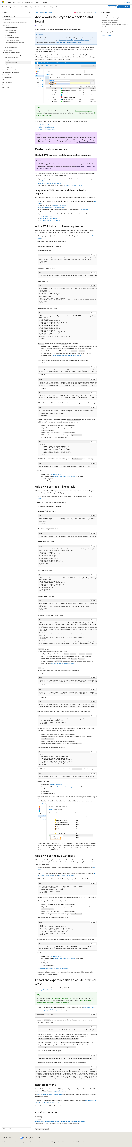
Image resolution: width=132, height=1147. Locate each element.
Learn (36, 12)
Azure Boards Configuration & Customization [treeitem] (15, 22)
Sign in (128, 2)
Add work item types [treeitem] (11, 62)
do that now (84, 209)
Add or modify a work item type (49, 218)
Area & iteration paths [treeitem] (10, 32)
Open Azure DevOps (123, 7)
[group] (67, 260)
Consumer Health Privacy (48, 1142)
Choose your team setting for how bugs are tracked (53, 968)
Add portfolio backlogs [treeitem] (12, 65)
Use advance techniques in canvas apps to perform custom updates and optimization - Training (60, 1121)
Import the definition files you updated (64, 476)
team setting (77, 860)
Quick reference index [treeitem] (10, 30)
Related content (106, 26)
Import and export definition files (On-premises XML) (115, 24)
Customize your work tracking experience (68, 42)
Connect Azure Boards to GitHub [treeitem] (13, 45)
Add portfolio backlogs (59, 1091)
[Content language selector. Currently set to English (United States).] (9, 1137)
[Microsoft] (3, 2)
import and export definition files (61, 998)
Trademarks (70, 1142)
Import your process (56, 474)
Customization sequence (108, 15)
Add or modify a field (46, 216)
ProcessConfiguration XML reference (50, 220)
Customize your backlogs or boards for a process (74, 40)
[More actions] (95, 12)
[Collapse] (29, 12)
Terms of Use (61, 1142)
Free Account (112, 7)
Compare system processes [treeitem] (12, 40)
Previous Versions (15, 1142)
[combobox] (16, 16)
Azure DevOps (48, 12)
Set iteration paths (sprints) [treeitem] (12, 37)
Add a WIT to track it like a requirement (112, 18)
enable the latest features (59, 205)
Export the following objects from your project (51, 207)
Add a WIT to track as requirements (48, 125)
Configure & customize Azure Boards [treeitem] (14, 42)
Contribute (30, 1142)
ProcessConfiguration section (66, 355)
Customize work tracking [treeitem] (11, 27)
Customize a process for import (73, 185)
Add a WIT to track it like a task (110, 20)
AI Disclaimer (5, 1142)
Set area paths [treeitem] (8, 35)
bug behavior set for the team (86, 142)
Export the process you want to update (49, 183)
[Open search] (124, 2)
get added (41, 181)
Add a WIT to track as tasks (46, 127)
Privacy (37, 1142)
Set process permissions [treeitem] (11, 47)
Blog (23, 1142)
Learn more (71, 1106)
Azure (41, 12)
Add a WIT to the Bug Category (47, 129)
